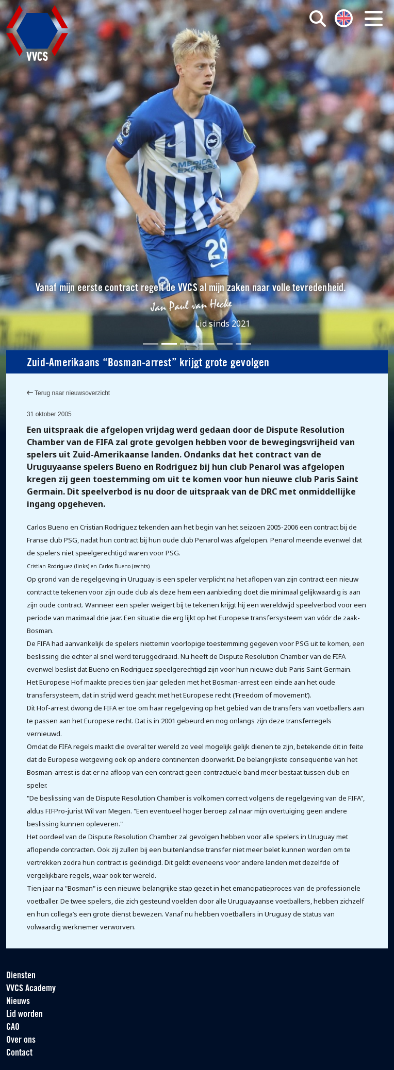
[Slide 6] (243, 344)
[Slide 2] (169, 344)
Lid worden (24, 1015)
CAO (13, 1027)
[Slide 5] (225, 344)
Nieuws (18, 1002)
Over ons (21, 1040)
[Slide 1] (150, 344)
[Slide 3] (187, 344)
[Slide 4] (206, 344)
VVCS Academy (31, 989)
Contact (19, 1053)
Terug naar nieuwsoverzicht (68, 393)
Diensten (21, 976)
